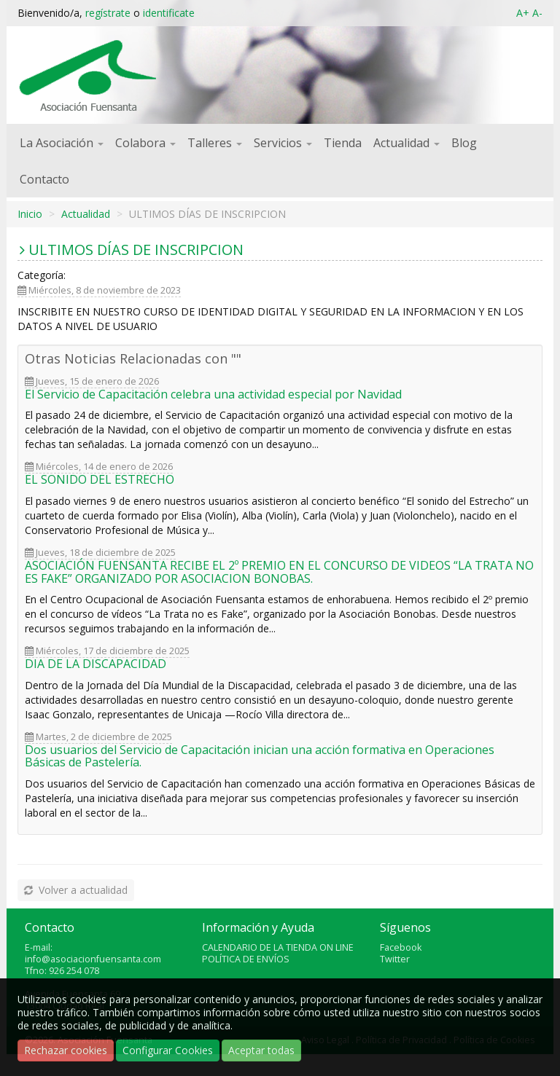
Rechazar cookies (65, 1050)
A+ (522, 13)
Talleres (214, 143)
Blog (464, 143)
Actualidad (406, 143)
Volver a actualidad (75, 890)
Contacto (44, 179)
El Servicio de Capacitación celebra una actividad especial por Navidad (213, 394)
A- (537, 13)
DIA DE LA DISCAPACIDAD (95, 664)
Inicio (30, 214)
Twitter (395, 959)
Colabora (145, 143)
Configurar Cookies (167, 1050)
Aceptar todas (261, 1050)
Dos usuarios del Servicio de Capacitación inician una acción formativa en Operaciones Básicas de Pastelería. (259, 756)
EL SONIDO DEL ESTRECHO (99, 479)
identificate (169, 13)
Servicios (283, 143)
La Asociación (62, 143)
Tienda (343, 143)
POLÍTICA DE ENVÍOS (245, 959)
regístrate (108, 13)
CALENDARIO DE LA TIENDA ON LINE (278, 947)
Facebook (400, 947)
